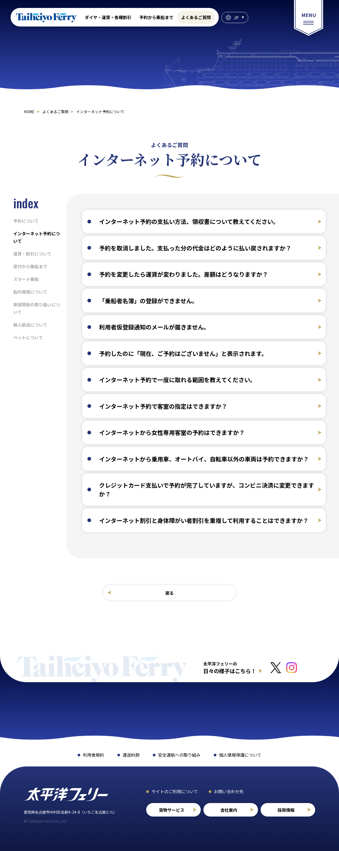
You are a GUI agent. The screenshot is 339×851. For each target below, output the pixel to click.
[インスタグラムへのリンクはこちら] (291, 667)
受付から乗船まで (30, 266)
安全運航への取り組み (179, 755)
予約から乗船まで (156, 17)
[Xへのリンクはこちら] (275, 667)
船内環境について (30, 292)
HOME (29, 111)
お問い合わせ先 (229, 791)
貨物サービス (171, 810)
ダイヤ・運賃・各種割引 (108, 17)
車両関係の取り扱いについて (36, 308)
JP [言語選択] (236, 17)
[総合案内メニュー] (308, 18)
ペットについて (28, 337)
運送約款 (131, 755)
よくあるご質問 (196, 17)
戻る (169, 593)
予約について (26, 221)
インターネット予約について (36, 237)
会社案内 (228, 810)
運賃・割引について (32, 253)
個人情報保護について (240, 755)
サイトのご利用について (174, 791)
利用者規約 (93, 755)
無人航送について (30, 324)
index (25, 203)
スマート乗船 (26, 279)
